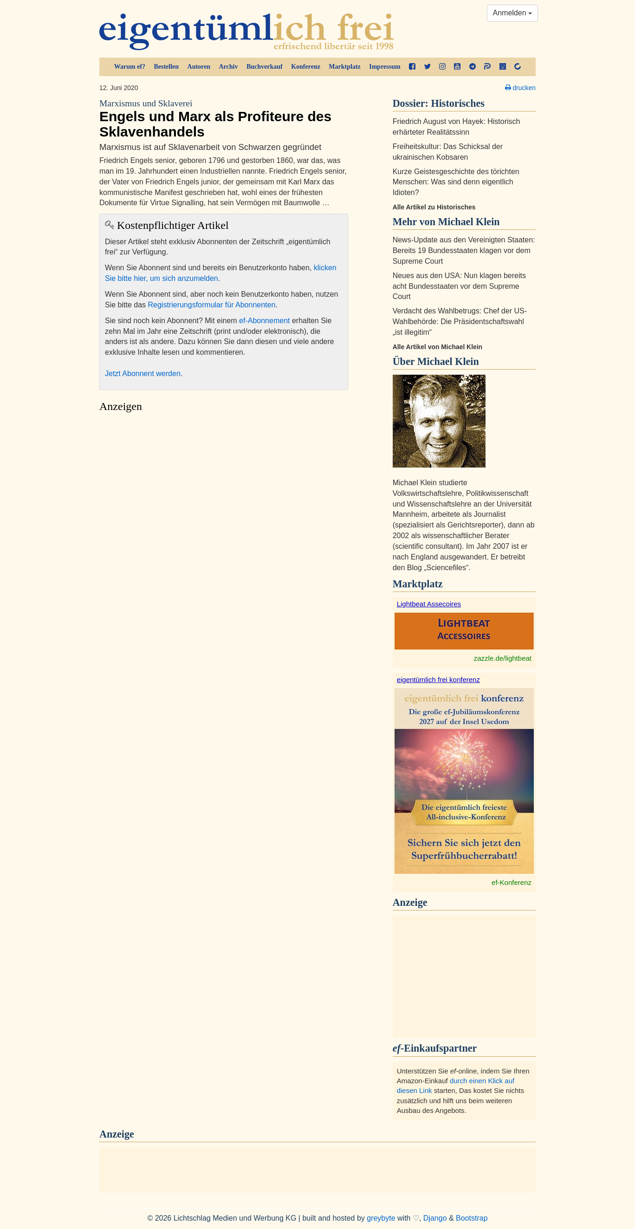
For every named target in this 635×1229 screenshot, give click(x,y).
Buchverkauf (264, 66)
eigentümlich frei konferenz (438, 679)
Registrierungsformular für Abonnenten (212, 305)
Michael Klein (448, 361)
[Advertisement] (223, 504)
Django (435, 1218)
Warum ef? (129, 66)
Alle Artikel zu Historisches (434, 207)
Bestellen (166, 66)
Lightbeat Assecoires (429, 604)
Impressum (384, 66)
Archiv (228, 66)
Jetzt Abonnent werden (143, 373)
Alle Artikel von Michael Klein (437, 347)
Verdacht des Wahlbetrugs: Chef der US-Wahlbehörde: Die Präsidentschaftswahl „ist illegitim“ (460, 321)
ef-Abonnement (264, 321)
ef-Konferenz (511, 882)
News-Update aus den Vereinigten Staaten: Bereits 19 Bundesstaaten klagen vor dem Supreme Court (464, 250)
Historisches (458, 103)
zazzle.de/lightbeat (502, 658)
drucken (520, 87)
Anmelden (512, 13)
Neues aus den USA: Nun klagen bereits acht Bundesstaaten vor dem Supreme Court (459, 286)
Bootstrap (471, 1218)
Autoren (199, 66)
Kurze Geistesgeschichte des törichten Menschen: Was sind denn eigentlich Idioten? (456, 182)
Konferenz (305, 66)
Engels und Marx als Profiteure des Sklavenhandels (223, 118)
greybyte (381, 1218)
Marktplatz (344, 66)
